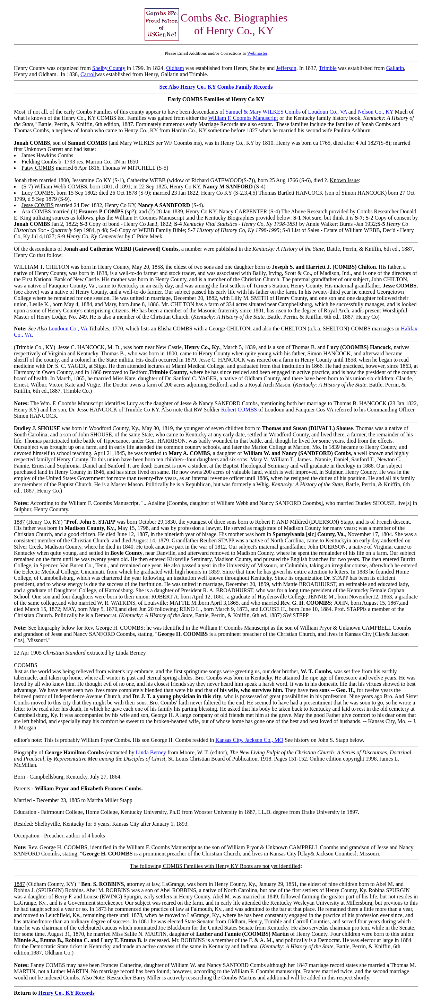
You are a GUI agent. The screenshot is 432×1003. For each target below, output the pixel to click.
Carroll (88, 74)
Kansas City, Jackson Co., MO (249, 740)
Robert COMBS (239, 409)
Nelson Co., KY (376, 112)
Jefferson (286, 68)
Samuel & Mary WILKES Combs (263, 112)
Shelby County (109, 68)
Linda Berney (151, 752)
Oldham (175, 68)
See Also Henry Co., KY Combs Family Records (216, 87)
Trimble (328, 68)
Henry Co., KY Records (66, 993)
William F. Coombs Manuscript (243, 118)
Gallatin (395, 68)
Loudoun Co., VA (327, 112)
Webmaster (257, 53)
